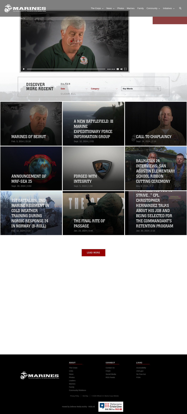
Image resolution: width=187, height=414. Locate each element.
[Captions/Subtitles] (116, 69)
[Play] (22, 69)
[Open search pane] (180, 8)
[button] (73, 41)
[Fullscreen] (124, 69)
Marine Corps (39, 380)
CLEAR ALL (68, 94)
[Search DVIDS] (138, 88)
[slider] (65, 69)
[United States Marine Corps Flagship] (25, 8)
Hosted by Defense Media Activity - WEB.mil (78, 407)
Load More (93, 252)
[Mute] (120, 69)
